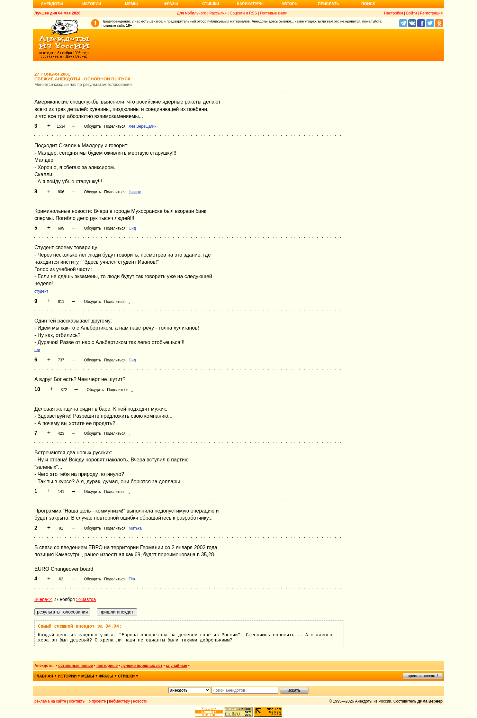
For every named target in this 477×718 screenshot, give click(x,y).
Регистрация (431, 13)
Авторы (290, 4)
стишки (126, 676)
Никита (135, 192)
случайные (176, 665)
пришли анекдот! (423, 676)
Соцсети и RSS (243, 13)
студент (41, 291)
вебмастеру (119, 701)
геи (37, 350)
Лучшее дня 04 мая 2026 (57, 13)
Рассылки (218, 13)
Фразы (171, 4)
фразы (106, 676)
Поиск (368, 4)
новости (140, 701)
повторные (107, 665)
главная (43, 676)
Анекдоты (52, 4)
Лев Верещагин (143, 126)
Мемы (131, 4)
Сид (132, 228)
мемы (87, 676)
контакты (77, 701)
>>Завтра (86, 599)
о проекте (97, 701)
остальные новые (75, 665)
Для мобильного (191, 13)
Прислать (328, 4)
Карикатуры (250, 4)
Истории (91, 4)
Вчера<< (43, 599)
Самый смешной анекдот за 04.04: (80, 626)
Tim (132, 579)
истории (67, 676)
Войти (411, 13)
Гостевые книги (273, 13)
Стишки (210, 4)
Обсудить (92, 126)
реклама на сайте (50, 701)
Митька (135, 528)
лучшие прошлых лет (141, 665)
